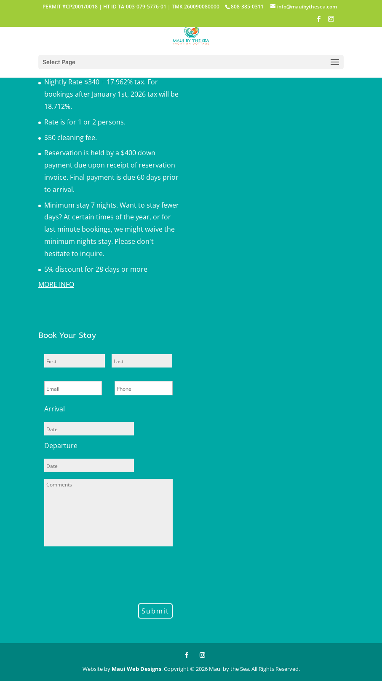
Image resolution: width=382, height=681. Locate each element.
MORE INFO (56, 284)
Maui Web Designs (136, 669)
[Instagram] (331, 21)
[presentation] (108, 573)
